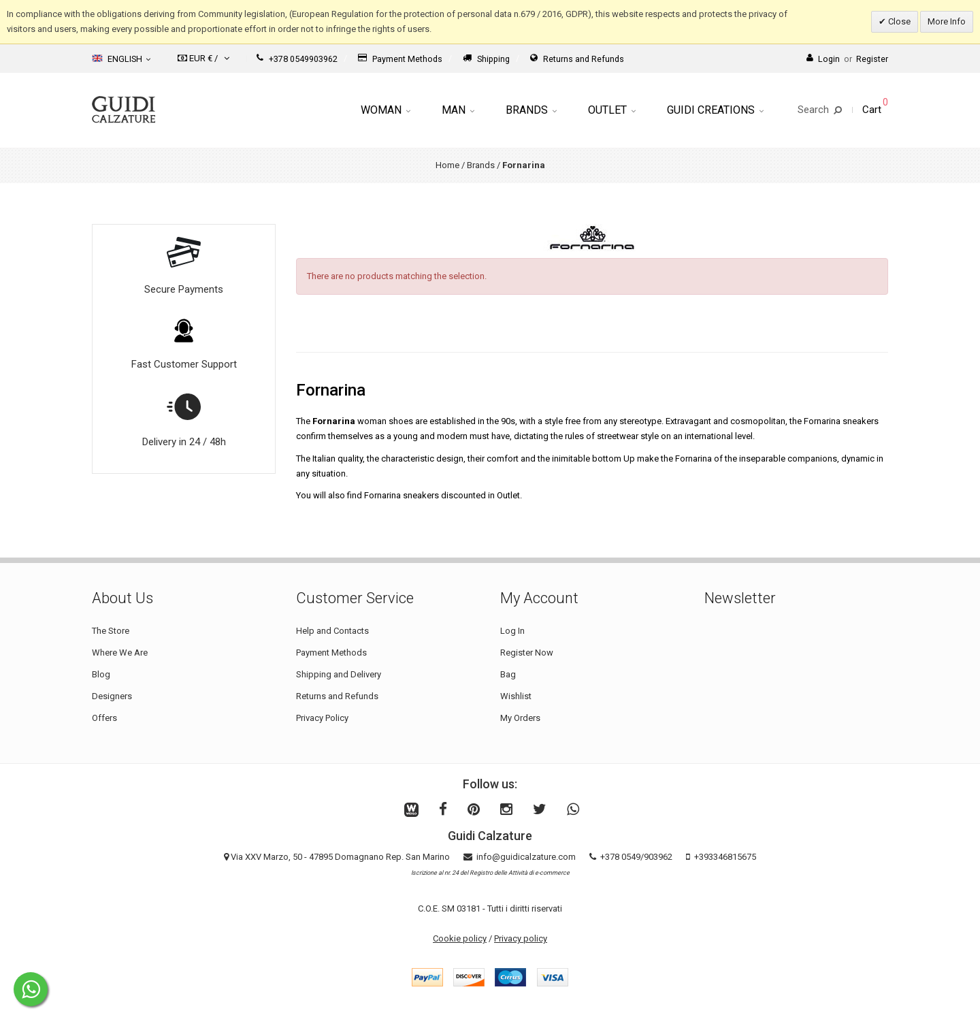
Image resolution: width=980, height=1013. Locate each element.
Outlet (612, 109)
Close (898, 21)
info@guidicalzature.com (526, 857)
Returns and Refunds (577, 59)
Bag (508, 674)
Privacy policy (520, 938)
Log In (512, 631)
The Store (110, 631)
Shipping (486, 59)
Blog (101, 674)
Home (447, 165)
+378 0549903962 (297, 59)
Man (458, 109)
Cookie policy (460, 938)
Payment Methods (400, 59)
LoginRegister (847, 59)
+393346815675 (725, 857)
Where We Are (120, 652)
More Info (947, 21)
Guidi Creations (715, 109)
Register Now (526, 652)
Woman (385, 109)
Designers (112, 696)
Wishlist (516, 696)
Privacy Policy (322, 718)
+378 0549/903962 (636, 857)
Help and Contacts (332, 631)
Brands (531, 109)
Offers (104, 718)
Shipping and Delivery (338, 674)
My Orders (520, 718)
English (121, 58)
